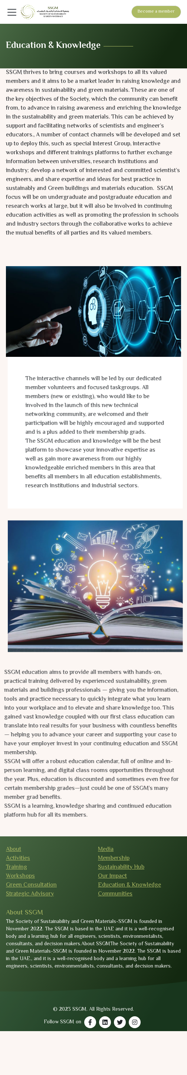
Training (16, 867)
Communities (115, 894)
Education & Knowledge (129, 885)
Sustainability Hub (121, 867)
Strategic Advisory (30, 894)
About (13, 849)
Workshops (20, 876)
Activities (18, 858)
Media (106, 849)
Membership (113, 858)
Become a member (156, 11)
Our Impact (112, 876)
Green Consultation (31, 885)
